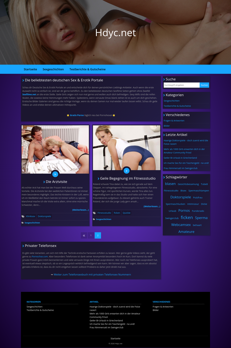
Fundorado (198, 210)
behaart (197, 225)
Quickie (126, 213)
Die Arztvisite (56, 181)
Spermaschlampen (198, 190)
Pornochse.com (40, 256)
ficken (117, 213)
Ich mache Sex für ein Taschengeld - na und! (186, 162)
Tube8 (204, 184)
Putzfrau (197, 197)
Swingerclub (172, 218)
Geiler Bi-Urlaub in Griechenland (180, 157)
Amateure (186, 231)
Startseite (30, 69)
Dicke (204, 203)
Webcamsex (181, 224)
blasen (170, 183)
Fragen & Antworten (174, 120)
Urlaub (172, 210)
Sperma (201, 217)
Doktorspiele (44, 216)
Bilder (167, 125)
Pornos (184, 210)
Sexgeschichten (53, 69)
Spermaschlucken (175, 203)
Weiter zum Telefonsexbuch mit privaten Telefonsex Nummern (92, 275)
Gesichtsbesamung (188, 184)
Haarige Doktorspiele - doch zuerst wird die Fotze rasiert (186, 142)
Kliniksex (30, 216)
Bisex (183, 190)
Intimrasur (193, 203)
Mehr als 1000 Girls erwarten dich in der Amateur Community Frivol (184, 151)
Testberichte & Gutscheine (87, 69)
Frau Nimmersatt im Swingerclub (180, 168)
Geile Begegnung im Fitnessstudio (128, 178)
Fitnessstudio (104, 213)
